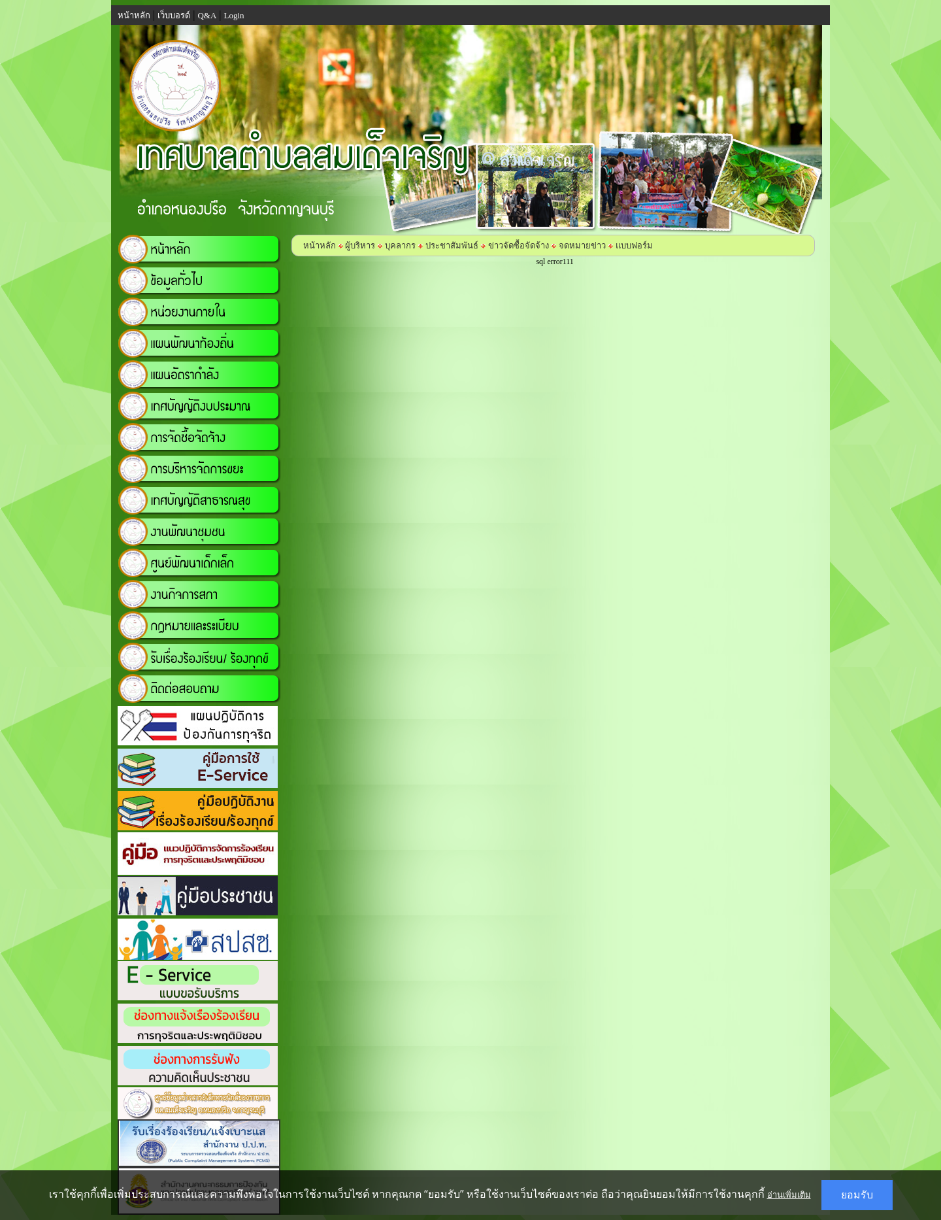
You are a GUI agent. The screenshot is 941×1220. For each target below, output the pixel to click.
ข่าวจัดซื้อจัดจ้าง (518, 245)
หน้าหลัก (319, 245)
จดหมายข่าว (582, 245)
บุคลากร (400, 245)
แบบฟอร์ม (634, 245)
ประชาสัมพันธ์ (451, 245)
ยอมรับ (857, 1194)
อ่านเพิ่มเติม (789, 1194)
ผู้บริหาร (359, 245)
